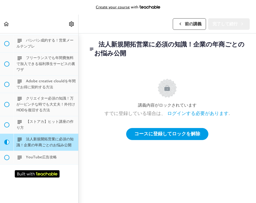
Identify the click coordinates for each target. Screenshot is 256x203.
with (128, 7)
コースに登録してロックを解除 (167, 134)
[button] (6, 24)
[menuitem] (71, 24)
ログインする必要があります (198, 113)
